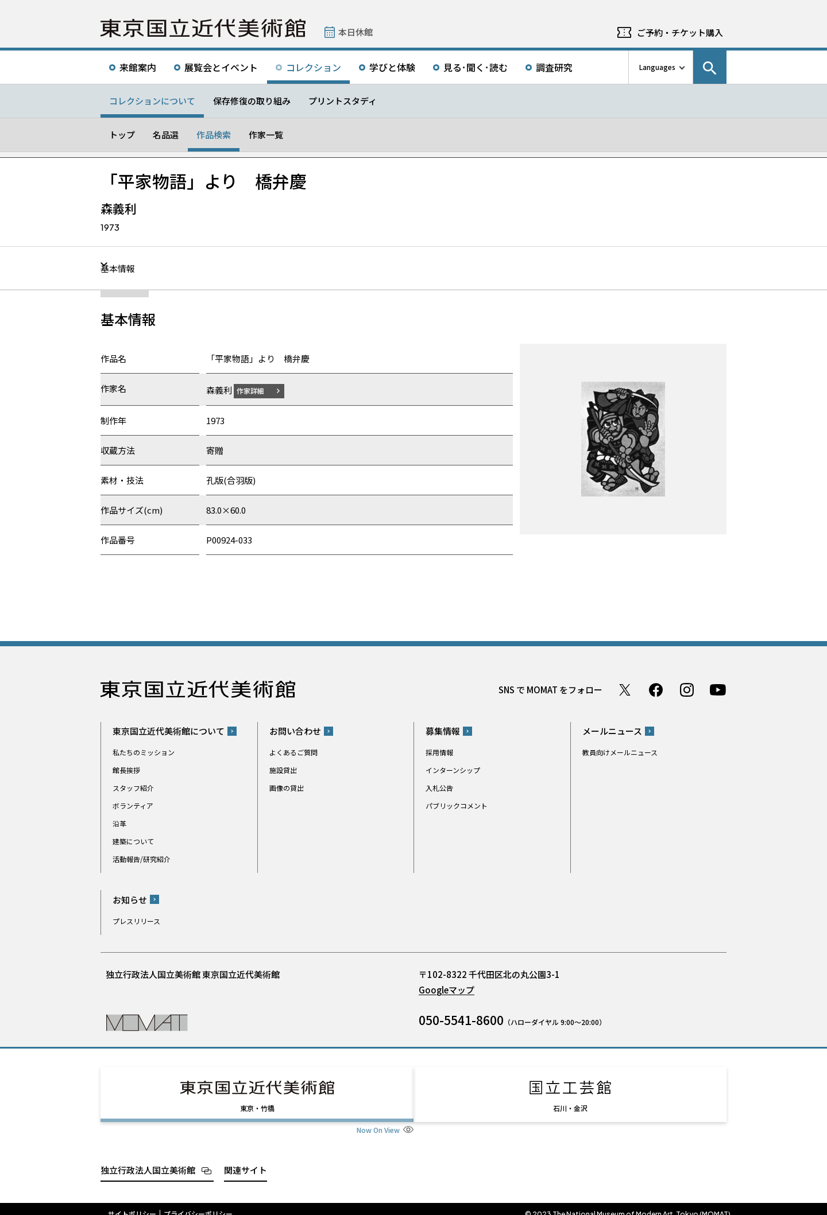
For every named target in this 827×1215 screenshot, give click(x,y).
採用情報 (439, 752)
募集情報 (443, 731)
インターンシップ (453, 770)
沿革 (119, 823)
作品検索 (213, 135)
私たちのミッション (144, 752)
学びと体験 (392, 67)
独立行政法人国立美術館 (148, 1159)
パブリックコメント (457, 805)
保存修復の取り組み (252, 101)
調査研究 (554, 67)
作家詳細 (257, 390)
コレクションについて (152, 101)
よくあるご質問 (293, 752)
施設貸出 (283, 770)
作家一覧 (266, 135)
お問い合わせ (295, 731)
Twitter (624, 689)
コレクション (313, 67)
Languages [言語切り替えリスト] (657, 67)
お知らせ (130, 899)
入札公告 (439, 788)
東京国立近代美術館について (169, 731)
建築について (133, 841)
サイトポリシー (132, 1204)
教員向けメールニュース (620, 752)
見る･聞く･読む (475, 67)
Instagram (686, 689)
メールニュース (612, 731)
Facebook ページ (655, 689)
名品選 (166, 135)
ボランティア (133, 805)
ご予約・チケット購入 (680, 32)
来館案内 (137, 67)
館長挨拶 (126, 770)
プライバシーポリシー (198, 1204)
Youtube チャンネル (717, 689)
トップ (122, 135)
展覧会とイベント (221, 67)
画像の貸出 (286, 788)
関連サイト (245, 1159)
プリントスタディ (342, 101)
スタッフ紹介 (133, 788)
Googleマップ (446, 989)
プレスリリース (136, 920)
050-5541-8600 (461, 1019)
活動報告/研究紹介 (142, 859)
